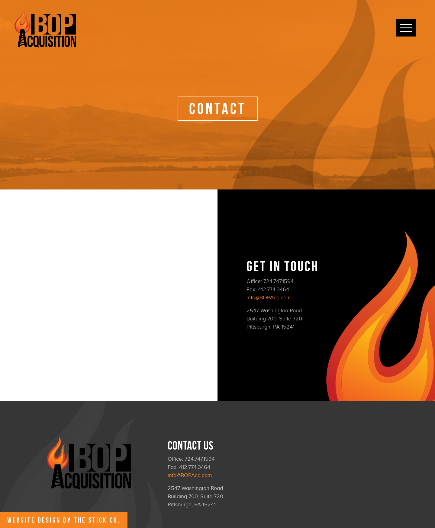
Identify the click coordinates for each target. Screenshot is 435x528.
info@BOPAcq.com (268, 297)
